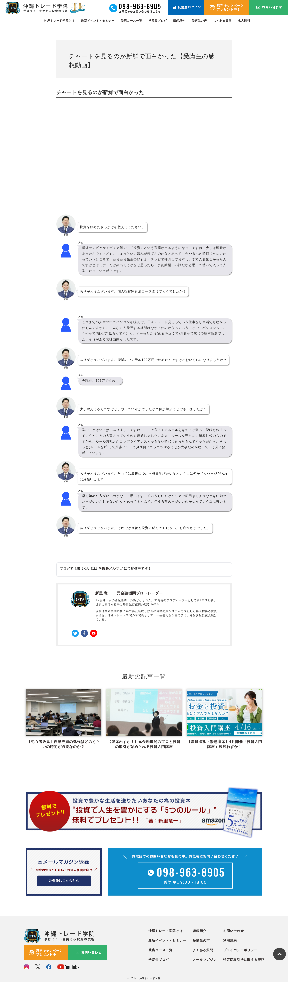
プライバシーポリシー (240, 949)
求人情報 (244, 20)
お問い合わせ (233, 930)
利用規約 (230, 939)
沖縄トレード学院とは (59, 20)
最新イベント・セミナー (97, 20)
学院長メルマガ (111, 568)
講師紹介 (179, 20)
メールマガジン (205, 958)
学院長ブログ (158, 20)
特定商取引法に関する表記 (243, 958)
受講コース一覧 (131, 20)
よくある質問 (222, 20)
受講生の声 (199, 20)
